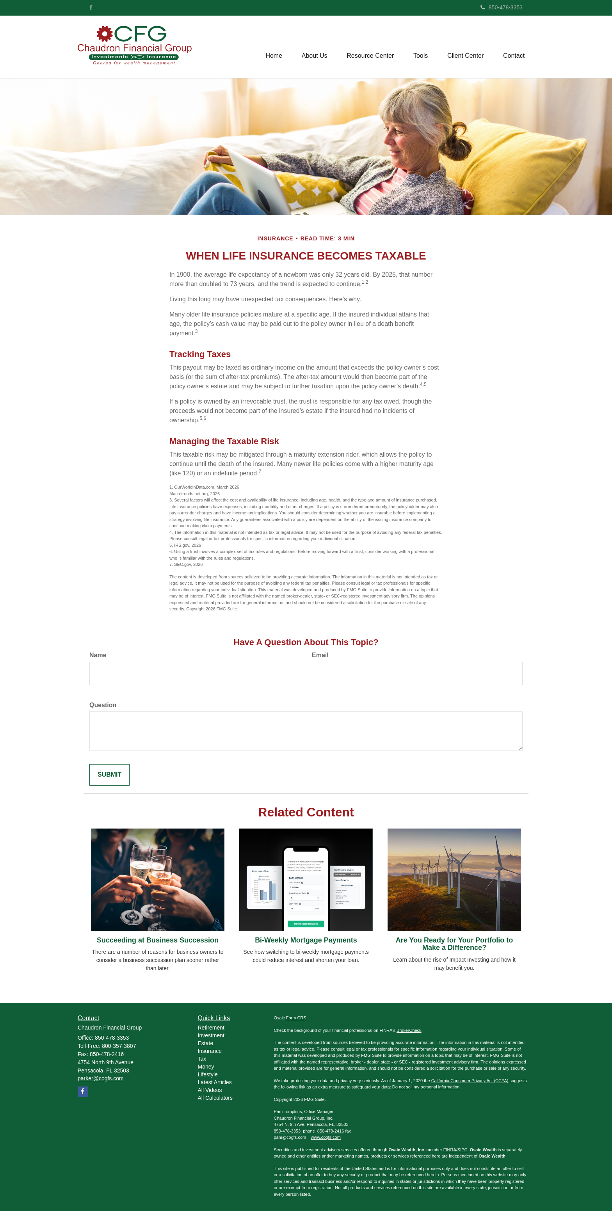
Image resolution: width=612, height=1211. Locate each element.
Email (320, 655)
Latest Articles (215, 1082)
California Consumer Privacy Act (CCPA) (470, 1080)
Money (206, 1066)
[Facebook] (91, 7)
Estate (205, 1043)
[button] (313, 46)
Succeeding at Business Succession (158, 940)
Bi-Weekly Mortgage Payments (306, 940)
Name (98, 655)
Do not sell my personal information (425, 1087)
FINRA (449, 1149)
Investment (211, 1035)
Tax (202, 1059)
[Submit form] (109, 775)
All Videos (210, 1090)
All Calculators (215, 1098)
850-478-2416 (330, 1131)
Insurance (210, 1051)
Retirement (211, 1027)
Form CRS (296, 1017)
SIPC (462, 1149)
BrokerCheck (409, 1030)
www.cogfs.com (325, 1137)
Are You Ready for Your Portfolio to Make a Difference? (454, 944)
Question (102, 705)
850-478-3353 (501, 7)
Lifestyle (208, 1074)
